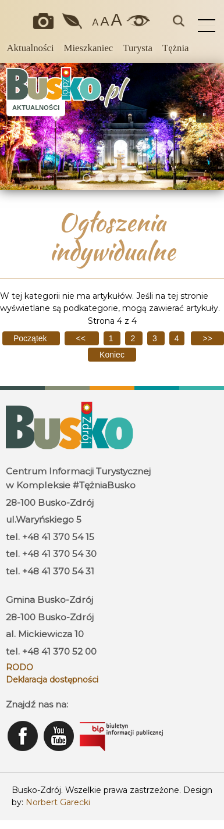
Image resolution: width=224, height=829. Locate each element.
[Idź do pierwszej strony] (31, 338)
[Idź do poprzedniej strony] (81, 338)
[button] (13, 126)
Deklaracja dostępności (52, 679)
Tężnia (175, 47)
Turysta (137, 47)
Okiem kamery (45, 20)
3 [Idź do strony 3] (155, 338)
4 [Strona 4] (177, 338)
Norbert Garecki (58, 802)
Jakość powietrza (72, 20)
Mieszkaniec (88, 47)
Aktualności (30, 47)
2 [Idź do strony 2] (133, 338)
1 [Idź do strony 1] (112, 338)
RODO (19, 667)
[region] (112, 126)
